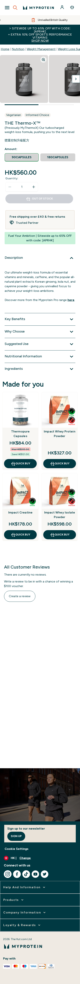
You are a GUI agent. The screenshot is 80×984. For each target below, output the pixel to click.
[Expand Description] (40, 258)
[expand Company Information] (24, 912)
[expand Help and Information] (24, 887)
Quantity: (11, 178)
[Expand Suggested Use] (40, 344)
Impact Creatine (20, 512)
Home (5, 49)
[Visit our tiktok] (26, 874)
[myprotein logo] (38, 7)
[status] (21, 186)
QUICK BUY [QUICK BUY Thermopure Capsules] (20, 463)
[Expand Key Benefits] (40, 319)
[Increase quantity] (33, 186)
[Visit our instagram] (8, 874)
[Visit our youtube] (35, 874)
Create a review (20, 596)
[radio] (22, 157)
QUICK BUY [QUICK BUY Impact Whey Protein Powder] (59, 463)
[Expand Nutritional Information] (40, 356)
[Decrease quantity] (10, 186)
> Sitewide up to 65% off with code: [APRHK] (40, 34)
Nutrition (18, 49)
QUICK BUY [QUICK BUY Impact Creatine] (20, 534)
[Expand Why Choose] (40, 332)
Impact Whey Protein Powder (59, 434)
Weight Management (41, 49)
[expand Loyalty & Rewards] (22, 925)
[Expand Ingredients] (40, 369)
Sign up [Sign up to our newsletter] (16, 836)
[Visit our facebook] (17, 874)
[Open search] (15, 7)
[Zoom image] (43, 60)
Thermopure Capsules (20, 434)
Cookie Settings (16, 849)
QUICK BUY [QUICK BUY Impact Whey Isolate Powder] (59, 534)
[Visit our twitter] (44, 874)
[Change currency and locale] (40, 858)
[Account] (62, 7)
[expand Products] (13, 900)
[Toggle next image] (76, 79)
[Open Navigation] (7, 7)
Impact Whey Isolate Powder (59, 515)
